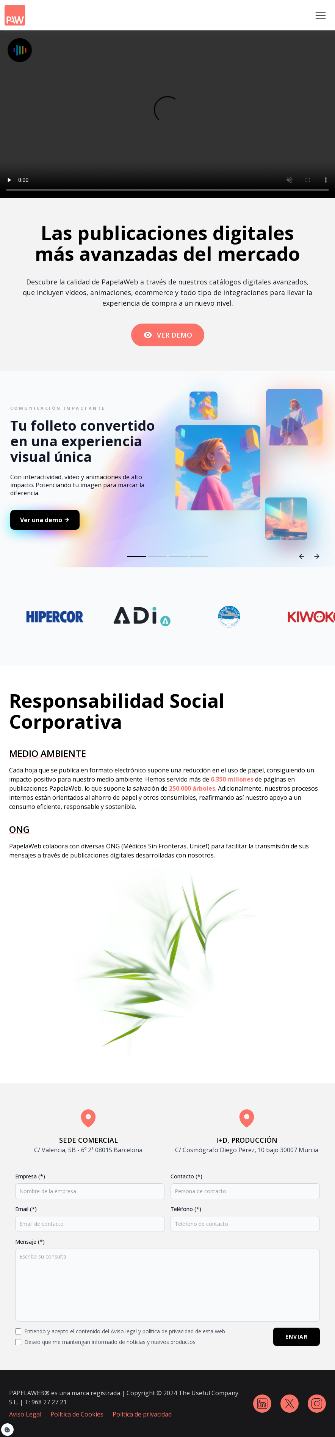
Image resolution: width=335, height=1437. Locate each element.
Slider (167, 496)
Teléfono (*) (186, 1209)
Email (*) (26, 1209)
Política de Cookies (76, 1414)
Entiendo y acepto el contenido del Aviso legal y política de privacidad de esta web (124, 1331)
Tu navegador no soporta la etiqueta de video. (167, 114)
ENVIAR (296, 1336)
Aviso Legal (25, 1414)
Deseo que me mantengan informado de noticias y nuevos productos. (110, 1341)
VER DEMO (167, 335)
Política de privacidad (142, 1414)
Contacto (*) (186, 1176)
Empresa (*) (30, 1176)
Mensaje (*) (30, 1241)
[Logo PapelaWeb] (15, 15)
